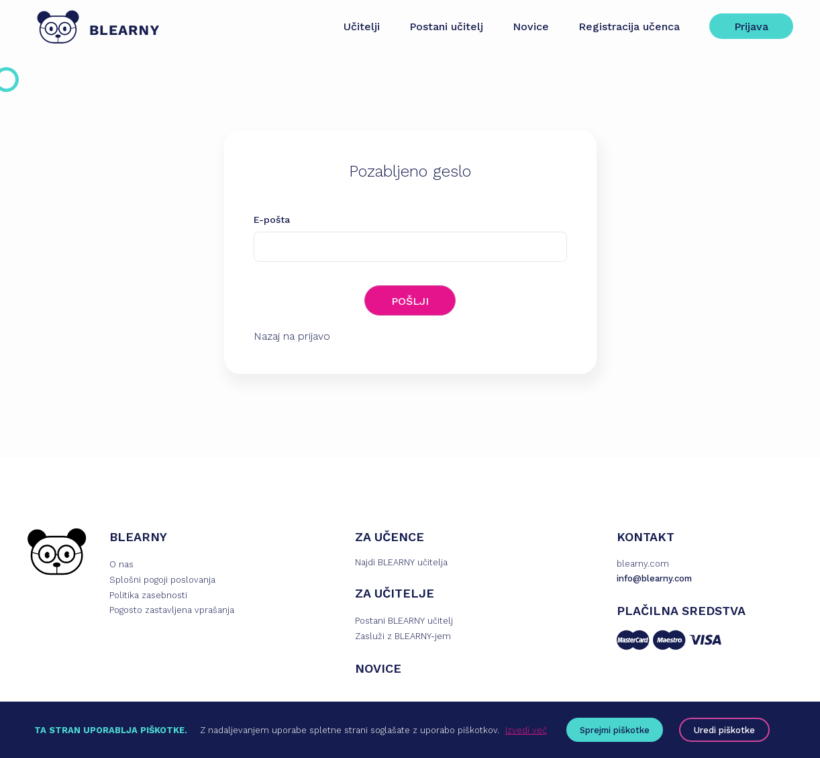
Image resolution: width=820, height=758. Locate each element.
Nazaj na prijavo (292, 336)
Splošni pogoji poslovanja (162, 580)
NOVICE (378, 668)
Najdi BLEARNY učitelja (401, 562)
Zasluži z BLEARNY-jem (403, 636)
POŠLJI (410, 301)
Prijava (751, 26)
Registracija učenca (629, 26)
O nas (121, 564)
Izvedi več (526, 730)
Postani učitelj (446, 26)
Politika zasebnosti (148, 595)
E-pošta (272, 219)
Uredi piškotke (724, 730)
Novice (531, 26)
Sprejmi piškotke (615, 730)
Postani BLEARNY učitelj (404, 621)
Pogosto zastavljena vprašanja (171, 610)
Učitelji (362, 26)
